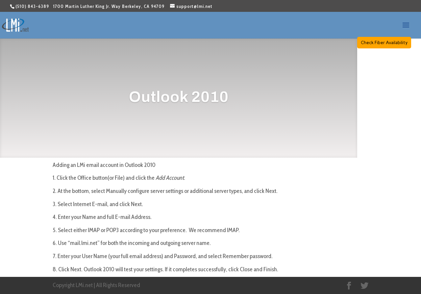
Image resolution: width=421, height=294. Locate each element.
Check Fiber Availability (384, 42)
